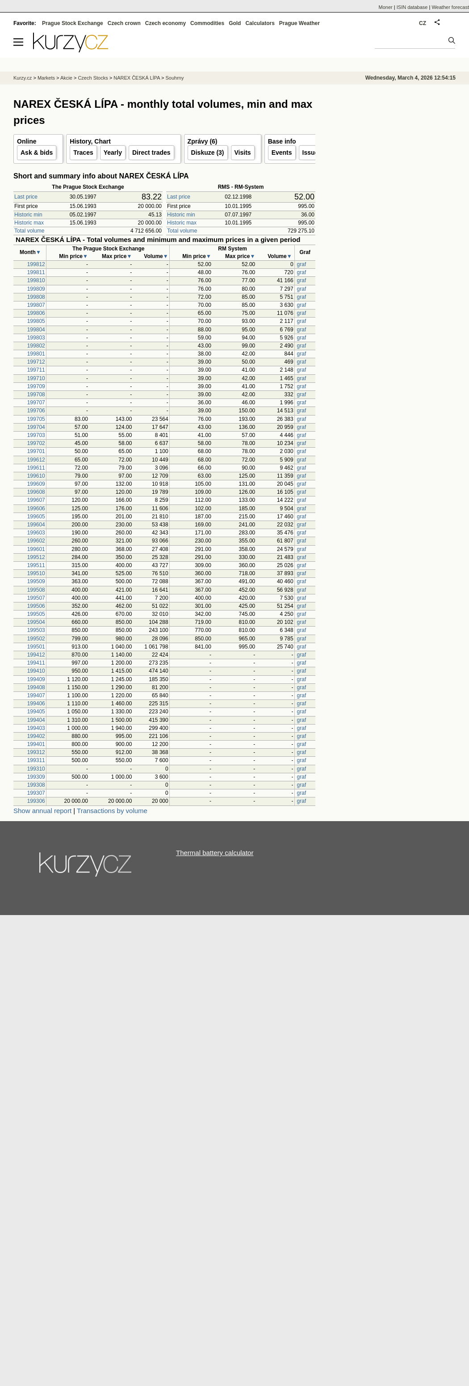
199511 (36, 565)
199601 (36, 549)
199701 (36, 451)
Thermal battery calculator (214, 852)
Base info (282, 141)
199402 (36, 736)
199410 (36, 671)
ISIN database (412, 7)
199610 (36, 476)
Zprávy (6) (203, 141)
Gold (235, 23)
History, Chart (90, 141)
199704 (36, 427)
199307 (36, 793)
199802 (36, 346)
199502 (36, 639)
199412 (36, 655)
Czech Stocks (93, 78)
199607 (36, 500)
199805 (36, 321)
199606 (36, 508)
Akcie (66, 78)
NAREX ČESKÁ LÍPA (136, 78)
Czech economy (165, 23)
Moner (386, 7)
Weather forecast (450, 7)
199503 (36, 630)
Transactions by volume (112, 810)
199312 (36, 752)
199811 (36, 272)
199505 (36, 614)
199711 (36, 370)
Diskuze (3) (207, 152)
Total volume (29, 231)
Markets (46, 78)
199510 (36, 573)
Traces (83, 152)
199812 (36, 264)
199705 (36, 419)
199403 (36, 728)
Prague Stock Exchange (72, 23)
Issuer (311, 152)
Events (282, 152)
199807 (36, 305)
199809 (36, 289)
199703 (36, 435)
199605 (36, 516)
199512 (36, 557)
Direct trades (151, 152)
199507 (36, 598)
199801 (36, 354)
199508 (36, 590)
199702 (36, 443)
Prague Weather (299, 23)
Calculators (259, 23)
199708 (36, 394)
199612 (36, 460)
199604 (36, 524)
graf (301, 264)
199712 (36, 362)
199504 (36, 622)
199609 (36, 484)
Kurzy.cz (22, 78)
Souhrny (175, 78)
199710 (36, 378)
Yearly (113, 152)
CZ (422, 23)
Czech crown (124, 23)
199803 (36, 338)
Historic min (28, 215)
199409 (36, 679)
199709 (36, 386)
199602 (36, 541)
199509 (36, 581)
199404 (36, 720)
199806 (36, 313)
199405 (36, 711)
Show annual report (42, 810)
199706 (36, 410)
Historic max (29, 223)
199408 (36, 687)
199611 (36, 468)
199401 (36, 744)
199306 (36, 801)
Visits (242, 152)
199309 (36, 777)
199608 (36, 492)
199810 (36, 280)
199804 (36, 329)
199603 (36, 533)
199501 (36, 647)
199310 (36, 769)
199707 (36, 402)
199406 (36, 703)
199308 (36, 785)
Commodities (207, 23)
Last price (26, 197)
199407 (36, 695)
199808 (36, 297)
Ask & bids (37, 152)
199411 (36, 663)
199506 (36, 606)
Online (27, 141)
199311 (36, 760)
